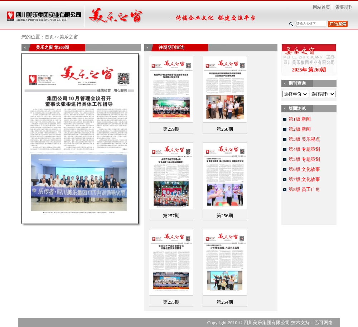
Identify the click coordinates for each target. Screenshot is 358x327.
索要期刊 (344, 7)
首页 (49, 36)
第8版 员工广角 (304, 189)
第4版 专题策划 (304, 149)
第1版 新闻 (300, 119)
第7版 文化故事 (304, 179)
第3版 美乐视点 (304, 139)
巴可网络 (323, 322)
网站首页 (321, 7)
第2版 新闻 (300, 129)
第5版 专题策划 (304, 159)
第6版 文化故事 (304, 169)
